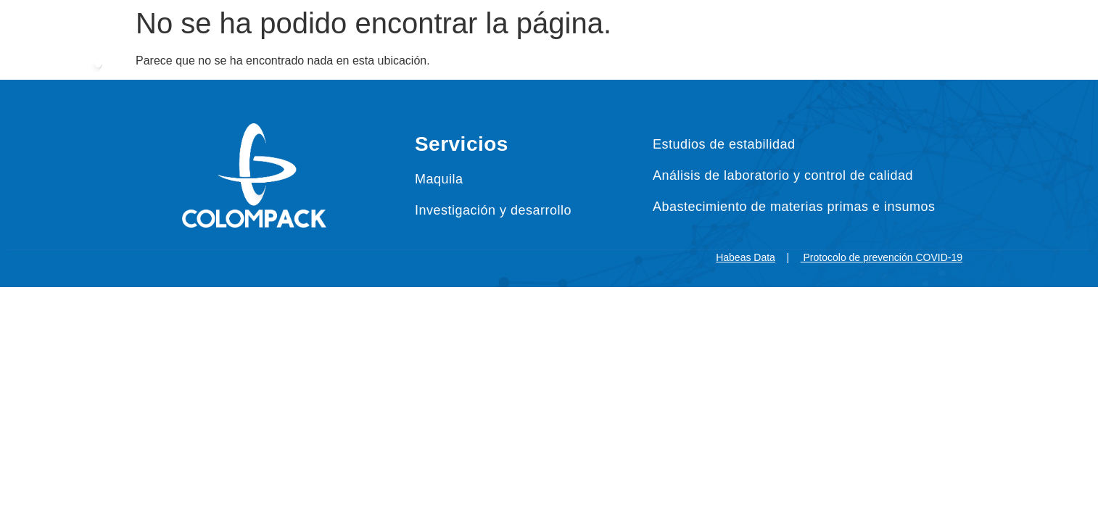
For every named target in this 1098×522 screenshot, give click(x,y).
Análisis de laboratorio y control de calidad (783, 175)
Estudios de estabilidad (724, 144)
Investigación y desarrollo (493, 210)
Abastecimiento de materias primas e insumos (794, 206)
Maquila (439, 179)
